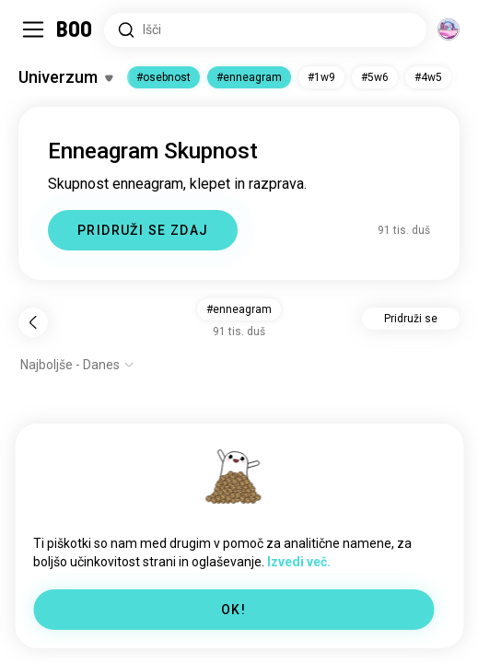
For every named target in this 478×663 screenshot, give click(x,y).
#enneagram (249, 77)
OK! (233, 609)
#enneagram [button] (239, 309)
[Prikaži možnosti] (77, 365)
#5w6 (375, 77)
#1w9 (321, 77)
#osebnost (163, 77)
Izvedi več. (299, 561)
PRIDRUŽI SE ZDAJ (142, 230)
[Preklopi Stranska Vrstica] (33, 29)
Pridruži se (410, 318)
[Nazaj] (33, 322)
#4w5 (428, 77)
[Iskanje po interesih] (265, 30)
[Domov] (75, 29)
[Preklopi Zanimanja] (65, 77)
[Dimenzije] (448, 29)
